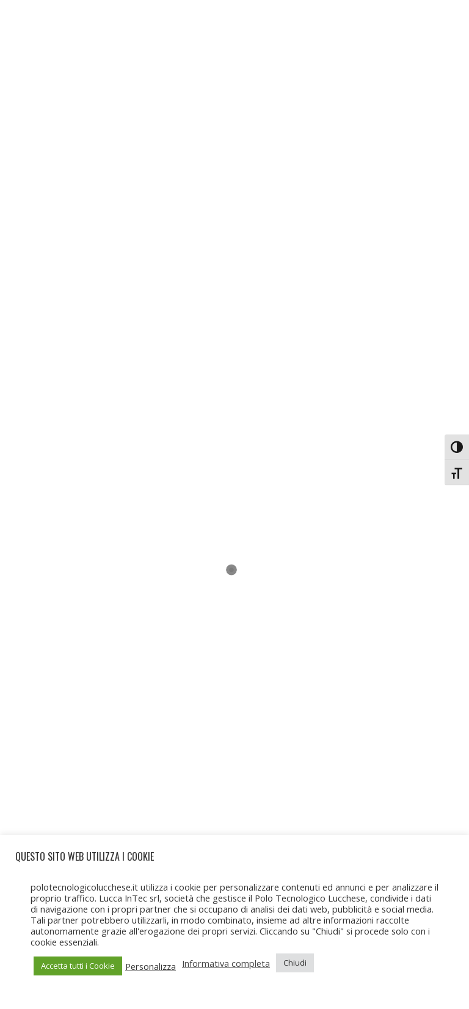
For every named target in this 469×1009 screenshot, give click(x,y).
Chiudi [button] (295, 962)
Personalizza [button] (150, 966)
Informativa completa (226, 963)
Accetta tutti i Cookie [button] (78, 965)
